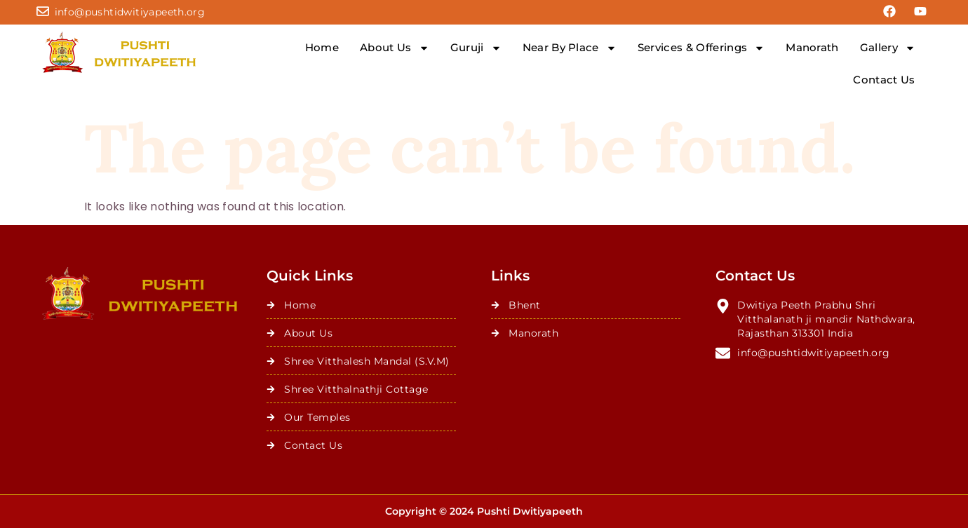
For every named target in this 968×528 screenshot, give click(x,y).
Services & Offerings (701, 48)
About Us (394, 48)
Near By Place (570, 48)
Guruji (476, 48)
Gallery (887, 48)
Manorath (812, 47)
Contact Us (884, 79)
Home (322, 47)
